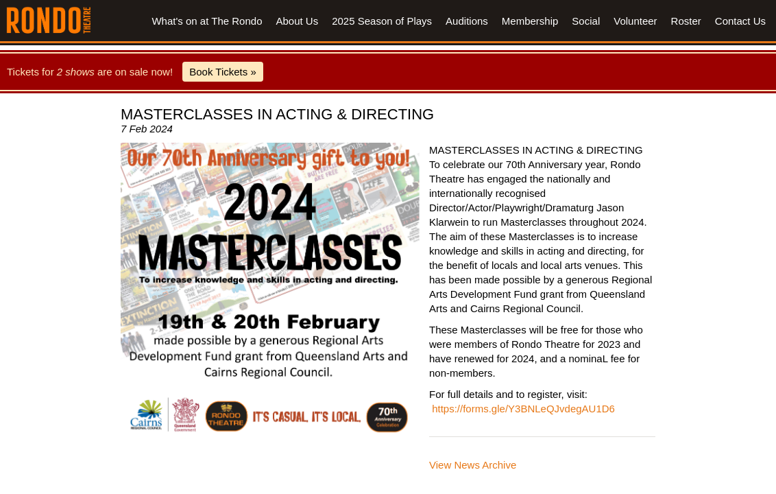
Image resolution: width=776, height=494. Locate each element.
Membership (530, 21)
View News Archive (472, 465)
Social (586, 21)
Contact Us (740, 21)
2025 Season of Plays (382, 21)
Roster (686, 21)
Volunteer (635, 21)
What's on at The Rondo (206, 21)
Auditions (467, 21)
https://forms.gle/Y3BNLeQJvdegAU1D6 (523, 408)
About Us (297, 21)
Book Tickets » (222, 72)
